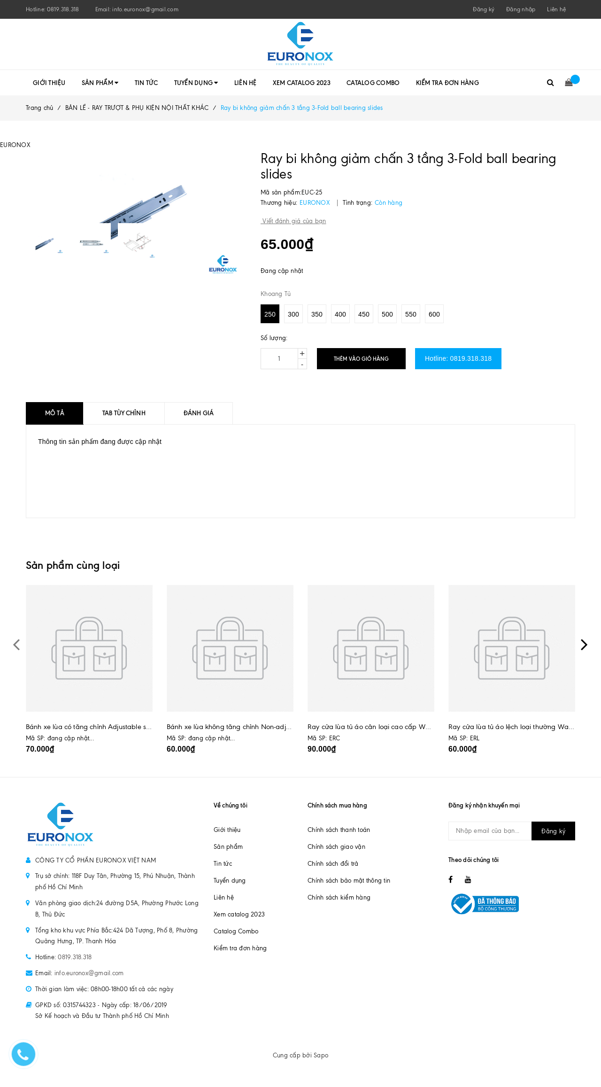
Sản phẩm (100, 82)
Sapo (321, 1055)
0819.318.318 (63, 9)
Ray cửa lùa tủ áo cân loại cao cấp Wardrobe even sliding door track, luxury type (434, 726)
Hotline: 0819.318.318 (458, 358)
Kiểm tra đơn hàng (447, 82)
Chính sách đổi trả (333, 863)
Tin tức (146, 82)
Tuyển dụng (196, 82)
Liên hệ (556, 9)
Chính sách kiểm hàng (339, 897)
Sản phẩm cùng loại (73, 565)
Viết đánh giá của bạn (293, 221)
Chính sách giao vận (336, 846)
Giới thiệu (49, 82)
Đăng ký (553, 831)
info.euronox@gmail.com (145, 9)
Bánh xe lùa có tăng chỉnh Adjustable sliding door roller (111, 726)
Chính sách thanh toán (339, 829)
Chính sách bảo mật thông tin (349, 880)
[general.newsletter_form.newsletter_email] (511, 831)
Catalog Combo (373, 82)
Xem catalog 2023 (302, 82)
